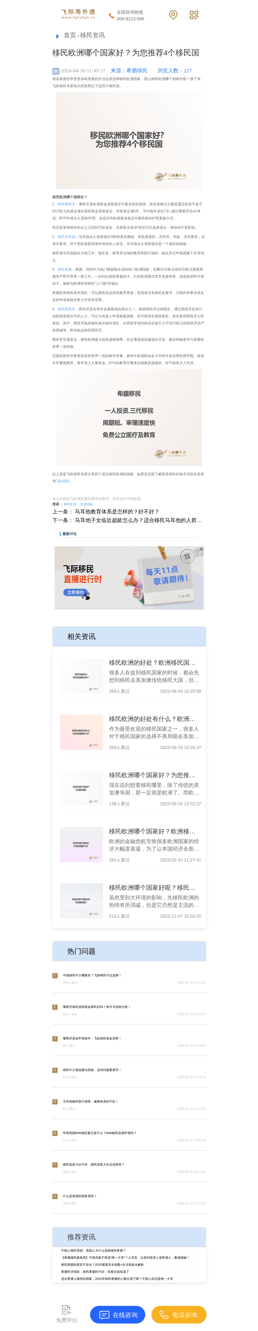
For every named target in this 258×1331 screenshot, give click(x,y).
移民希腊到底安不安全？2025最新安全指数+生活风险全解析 (102, 1264)
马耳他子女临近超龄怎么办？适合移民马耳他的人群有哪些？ (146, 520)
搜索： (57, 504)
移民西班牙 (66, 309)
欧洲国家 (87, 504)
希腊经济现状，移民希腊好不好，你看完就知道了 (95, 1271)
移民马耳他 (66, 237)
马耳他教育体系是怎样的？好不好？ (117, 512)
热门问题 (81, 951)
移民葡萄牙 (66, 204)
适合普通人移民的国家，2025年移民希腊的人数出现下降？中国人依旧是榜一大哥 (117, 1278)
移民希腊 (65, 269)
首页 (70, 35)
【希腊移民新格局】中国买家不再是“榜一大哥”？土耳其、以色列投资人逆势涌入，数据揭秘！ (125, 1257)
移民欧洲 (70, 504)
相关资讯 (81, 636)
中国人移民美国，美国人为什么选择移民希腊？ (93, 1250)
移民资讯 (92, 35)
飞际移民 (63, 481)
